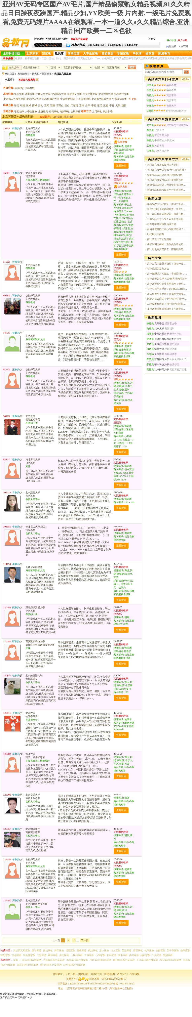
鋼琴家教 (53, 955)
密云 (93, 105)
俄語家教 (93, 950)
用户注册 (182, 40)
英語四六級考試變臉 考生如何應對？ (166, 169)
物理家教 (138, 950)
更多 (133, 99)
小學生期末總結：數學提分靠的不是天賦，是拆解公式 (167, 244)
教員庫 (59, 53)
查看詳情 (121, 165)
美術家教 (64, 955)
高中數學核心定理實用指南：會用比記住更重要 (167, 283)
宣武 (46, 105)
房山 (67, 105)
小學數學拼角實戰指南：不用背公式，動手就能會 (167, 308)
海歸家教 (65, 111)
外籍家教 (54, 111)
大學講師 (156, 354)
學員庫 (137, 53)
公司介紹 (70, 974)
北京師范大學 (58, 94)
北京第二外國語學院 (14, 98)
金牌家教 (75, 111)
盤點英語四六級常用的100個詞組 (164, 174)
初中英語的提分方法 (158, 268)
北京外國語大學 (50, 98)
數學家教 (185, 950)
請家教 (46, 53)
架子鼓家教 (173, 950)
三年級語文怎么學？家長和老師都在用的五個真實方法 (167, 219)
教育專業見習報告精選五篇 (161, 224)
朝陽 (22, 105)
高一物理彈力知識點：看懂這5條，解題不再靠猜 (167, 273)
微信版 (171, 46)
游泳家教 (104, 950)
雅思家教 (5, 955)
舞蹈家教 (59, 950)
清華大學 (30, 94)
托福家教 (17, 955)
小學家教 (100, 955)
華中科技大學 (158, 364)
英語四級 (19, 88)
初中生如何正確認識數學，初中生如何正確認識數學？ (167, 209)
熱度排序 (69, 116)
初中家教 (111, 955)
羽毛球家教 (29, 955)
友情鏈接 (135, 974)
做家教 (150, 53)
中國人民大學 (43, 94)
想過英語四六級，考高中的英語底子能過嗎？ (167, 184)
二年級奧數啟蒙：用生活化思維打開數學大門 (167, 303)
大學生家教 (90, 53)
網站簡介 (57, 974)
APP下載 (183, 46)
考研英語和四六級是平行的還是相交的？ (167, 189)
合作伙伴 (122, 974)
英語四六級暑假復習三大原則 (163, 164)
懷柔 (99, 105)
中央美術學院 (83, 98)
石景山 (60, 105)
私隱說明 (109, 974)
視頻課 (152, 39)
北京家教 (32, 53)
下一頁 (84, 940)
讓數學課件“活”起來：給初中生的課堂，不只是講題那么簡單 (167, 204)
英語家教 (46, 73)
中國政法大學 (119, 98)
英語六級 (30, 88)
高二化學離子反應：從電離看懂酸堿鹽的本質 (167, 293)
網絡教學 (108, 111)
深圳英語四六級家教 (100, 960)
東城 (28, 105)
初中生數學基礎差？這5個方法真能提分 (167, 288)
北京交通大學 (90, 94)
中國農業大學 (158, 333)
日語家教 (41, 955)
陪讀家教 (168, 955)
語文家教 (115, 950)
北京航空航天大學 (101, 98)
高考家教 (134, 955)
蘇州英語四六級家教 (51, 965)
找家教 (35, 73)
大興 (117, 105)
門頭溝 (74, 105)
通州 (81, 105)
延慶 (105, 105)
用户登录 (171, 40)
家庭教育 (164, 53)
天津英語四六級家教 (147, 960)
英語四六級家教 (21, 950)
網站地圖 (83, 974)
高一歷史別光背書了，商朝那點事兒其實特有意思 (167, 249)
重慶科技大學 (158, 344)
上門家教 (97, 111)
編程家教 (145, 955)
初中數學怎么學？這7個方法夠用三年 (167, 278)
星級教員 (108, 53)
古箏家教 (89, 955)
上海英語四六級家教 (30, 960)
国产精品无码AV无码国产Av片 (16, 997)
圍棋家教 (81, 950)
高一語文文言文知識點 (159, 239)
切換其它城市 (60, 39)
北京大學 (19, 94)
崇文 (40, 105)
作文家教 (156, 955)
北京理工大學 (34, 98)
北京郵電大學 (106, 94)
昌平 (87, 105)
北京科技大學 (121, 94)
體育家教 (70, 950)
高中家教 (123, 955)
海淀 (16, 105)
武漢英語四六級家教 (54, 960)
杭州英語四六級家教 (74, 965)
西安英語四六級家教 (170, 960)
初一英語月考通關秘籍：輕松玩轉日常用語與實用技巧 (167, 214)
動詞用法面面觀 (155, 234)
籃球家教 (36, 950)
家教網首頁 (23, 73)
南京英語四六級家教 (77, 960)
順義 (123, 105)
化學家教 (149, 950)
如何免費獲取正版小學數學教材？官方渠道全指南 (167, 229)
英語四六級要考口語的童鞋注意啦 (165, 179)
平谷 (111, 105)
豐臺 (52, 105)
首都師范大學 (74, 94)
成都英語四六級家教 (27, 965)
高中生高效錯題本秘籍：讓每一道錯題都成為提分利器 (167, 263)
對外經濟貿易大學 (160, 338)
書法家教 (48, 950)
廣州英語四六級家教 (124, 960)
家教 (15, 960)
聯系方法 (96, 974)
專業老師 (74, 53)
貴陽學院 (155, 323)
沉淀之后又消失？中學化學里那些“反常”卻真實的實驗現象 (167, 298)
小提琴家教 (77, 955)
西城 (34, 105)
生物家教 (160, 950)
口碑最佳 (57, 116)
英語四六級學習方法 (163, 159)
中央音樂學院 (67, 98)
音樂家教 (123, 53)
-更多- (185, 79)
